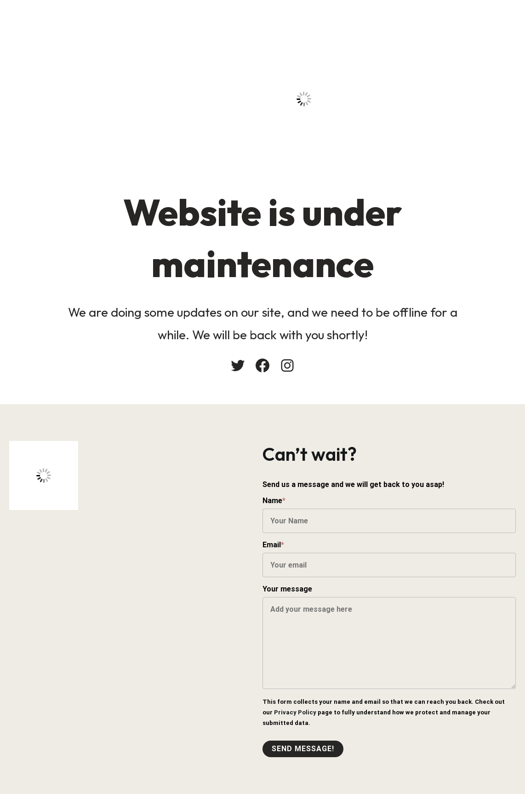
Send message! (303, 748)
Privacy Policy (295, 712)
